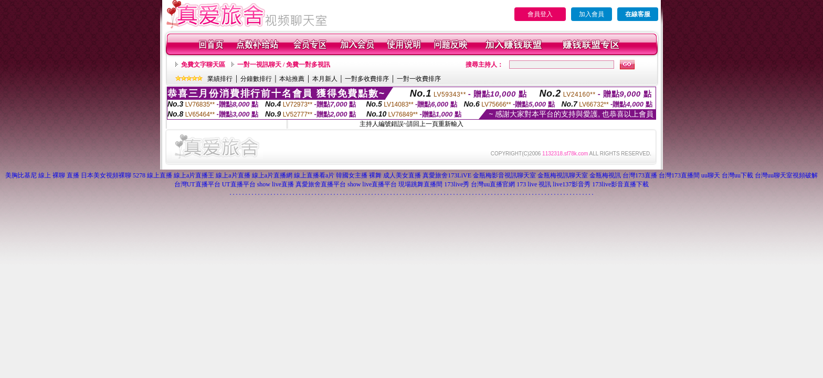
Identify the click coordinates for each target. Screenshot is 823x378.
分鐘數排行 (256, 78)
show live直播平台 (372, 184)
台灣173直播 (639, 175)
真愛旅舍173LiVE (447, 175)
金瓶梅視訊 (605, 175)
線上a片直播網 (272, 175)
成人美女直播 (402, 175)
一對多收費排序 (367, 78)
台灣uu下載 (737, 175)
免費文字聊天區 (203, 64)
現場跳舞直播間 (420, 184)
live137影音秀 (571, 184)
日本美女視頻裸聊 (106, 175)
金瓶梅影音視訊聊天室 (504, 175)
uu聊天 (710, 175)
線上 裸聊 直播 (58, 175)
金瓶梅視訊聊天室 (562, 175)
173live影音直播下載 (620, 184)
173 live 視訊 (533, 184)
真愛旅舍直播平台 (321, 184)
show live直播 (275, 184)
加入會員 (591, 14)
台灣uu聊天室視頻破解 (786, 175)
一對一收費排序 (419, 78)
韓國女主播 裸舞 (359, 175)
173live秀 (456, 184)
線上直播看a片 (314, 175)
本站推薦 (291, 78)
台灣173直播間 (679, 175)
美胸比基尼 (21, 175)
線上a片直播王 (194, 175)
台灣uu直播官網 (493, 184)
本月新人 (324, 78)
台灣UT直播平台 (197, 184)
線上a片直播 (233, 175)
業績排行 (220, 78)
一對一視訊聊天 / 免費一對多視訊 (283, 64)
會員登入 (540, 14)
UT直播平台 (239, 184)
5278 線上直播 (152, 175)
